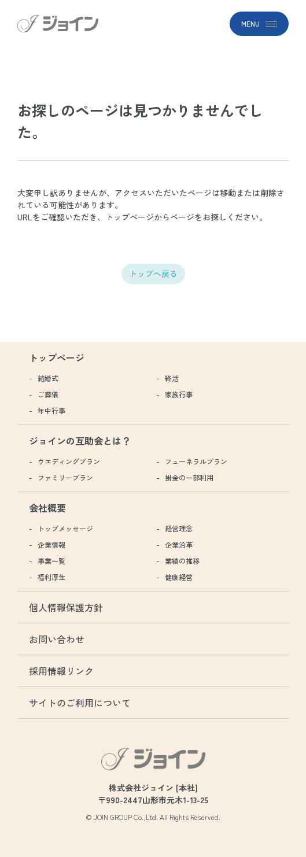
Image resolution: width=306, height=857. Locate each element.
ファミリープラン (65, 477)
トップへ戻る (153, 273)
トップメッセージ (65, 528)
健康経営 (179, 577)
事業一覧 (51, 561)
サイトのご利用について (80, 703)
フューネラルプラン (196, 461)
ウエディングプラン (69, 461)
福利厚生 (51, 577)
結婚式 (48, 378)
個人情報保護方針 (66, 607)
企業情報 (51, 544)
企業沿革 (179, 544)
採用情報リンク (61, 671)
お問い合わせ (56, 639)
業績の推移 (182, 561)
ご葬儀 (48, 394)
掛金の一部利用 (189, 477)
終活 (172, 378)
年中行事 (51, 410)
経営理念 (179, 528)
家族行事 (179, 394)
